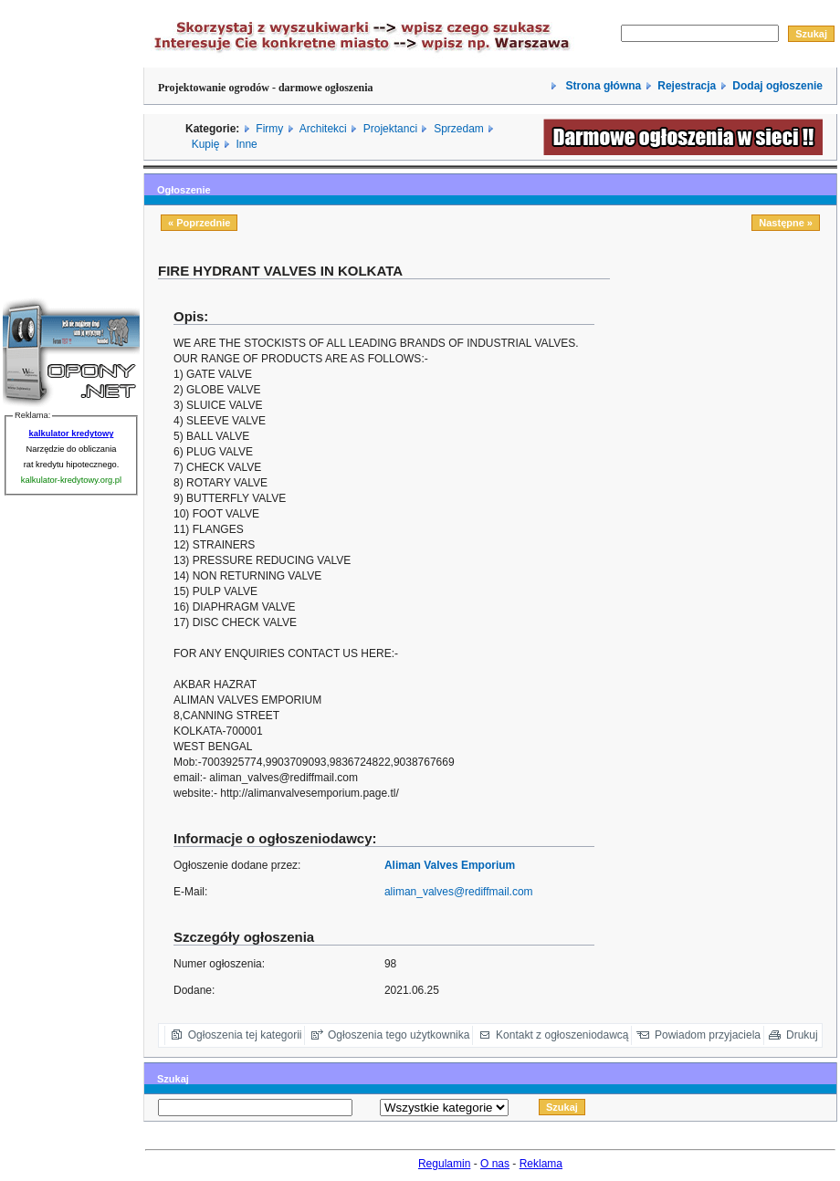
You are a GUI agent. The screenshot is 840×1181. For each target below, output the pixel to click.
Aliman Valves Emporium (449, 865)
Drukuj (802, 1035)
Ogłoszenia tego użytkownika (398, 1035)
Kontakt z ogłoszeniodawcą (562, 1035)
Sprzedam (459, 128)
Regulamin (444, 1163)
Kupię (206, 144)
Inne (246, 144)
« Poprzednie (199, 222)
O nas (494, 1163)
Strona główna (601, 85)
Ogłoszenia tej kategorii (245, 1035)
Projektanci (390, 128)
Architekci (323, 128)
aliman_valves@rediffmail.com (458, 891)
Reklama (541, 1163)
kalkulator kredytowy (71, 433)
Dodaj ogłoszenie (777, 85)
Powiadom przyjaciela (708, 1035)
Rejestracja (686, 85)
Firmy (269, 128)
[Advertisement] (734, 549)
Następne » (786, 222)
